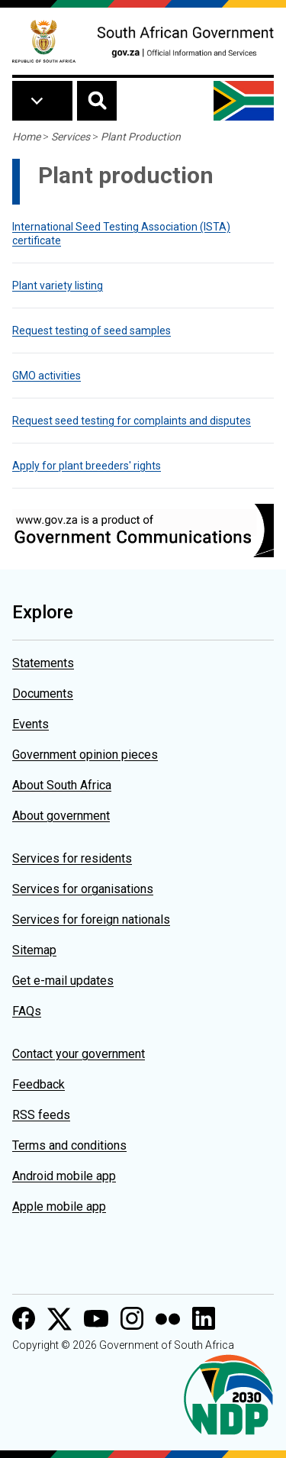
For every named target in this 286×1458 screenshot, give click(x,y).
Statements (43, 663)
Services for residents (72, 858)
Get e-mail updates (63, 980)
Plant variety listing (57, 285)
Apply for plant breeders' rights (86, 466)
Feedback (38, 1084)
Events (30, 724)
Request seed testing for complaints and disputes (131, 420)
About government (61, 815)
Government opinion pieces (85, 754)
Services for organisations (82, 889)
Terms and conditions (69, 1145)
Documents (42, 693)
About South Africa (61, 785)
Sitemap (34, 950)
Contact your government (78, 1054)
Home (26, 137)
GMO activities (46, 375)
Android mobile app (64, 1176)
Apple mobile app (59, 1206)
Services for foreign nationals (91, 919)
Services (70, 137)
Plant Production (141, 137)
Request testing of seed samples (91, 330)
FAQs (26, 1011)
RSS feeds (41, 1115)
